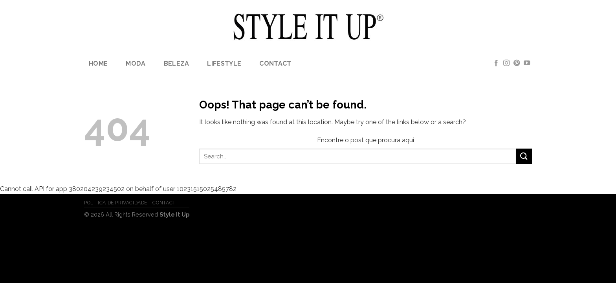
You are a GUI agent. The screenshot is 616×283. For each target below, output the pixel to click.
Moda (135, 63)
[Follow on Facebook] (496, 63)
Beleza (176, 63)
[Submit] (524, 156)
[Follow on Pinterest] (516, 63)
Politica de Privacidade (115, 203)
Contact (275, 63)
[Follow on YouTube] (527, 63)
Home (98, 63)
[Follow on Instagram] (506, 63)
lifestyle (224, 63)
